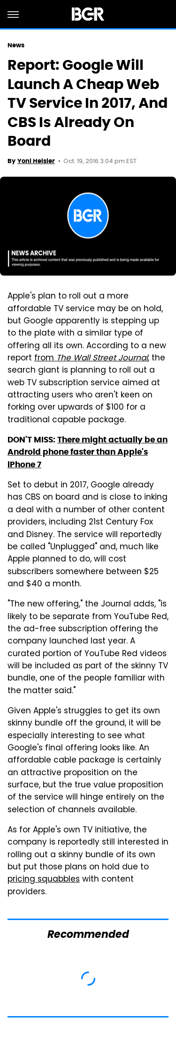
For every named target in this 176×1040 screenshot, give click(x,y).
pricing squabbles (44, 879)
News (16, 45)
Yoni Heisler (36, 161)
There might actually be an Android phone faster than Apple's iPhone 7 (88, 452)
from (91, 358)
